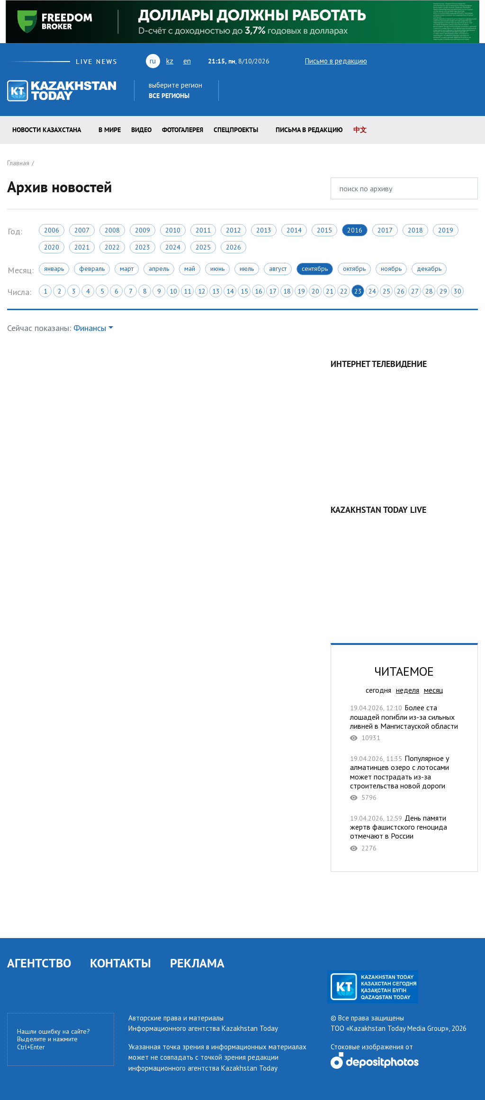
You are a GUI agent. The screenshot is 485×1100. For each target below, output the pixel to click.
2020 (51, 247)
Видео (141, 129)
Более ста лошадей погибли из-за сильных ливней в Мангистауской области (404, 722)
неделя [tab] (407, 690)
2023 (142, 247)
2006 (51, 230)
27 (415, 291)
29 (443, 291)
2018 (415, 230)
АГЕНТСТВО (39, 963)
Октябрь (354, 268)
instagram (458, 60)
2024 (172, 247)
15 (244, 291)
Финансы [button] (89, 327)
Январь (54, 268)
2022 (112, 247)
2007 (82, 230)
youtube (396, 60)
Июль (247, 268)
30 (457, 291)
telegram (473, 60)
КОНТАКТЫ (120, 963)
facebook (444, 60)
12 (202, 291)
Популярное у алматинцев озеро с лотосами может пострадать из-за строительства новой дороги (404, 778)
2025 (203, 247)
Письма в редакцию (309, 129)
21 (329, 291)
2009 (142, 230)
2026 (233, 247)
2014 (294, 230)
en (187, 60)
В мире (110, 129)
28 (429, 291)
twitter (380, 60)
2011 (203, 230)
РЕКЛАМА (197, 963)
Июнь (217, 268)
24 (372, 291)
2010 (172, 230)
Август (278, 268)
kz (169, 60)
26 (400, 291)
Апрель (159, 268)
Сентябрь (315, 268)
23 (358, 291)
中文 (360, 129)
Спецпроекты (236, 129)
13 (216, 291)
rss (431, 60)
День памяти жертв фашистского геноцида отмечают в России (404, 833)
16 (258, 291)
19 (301, 291)
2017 (385, 230)
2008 (112, 230)
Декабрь (429, 268)
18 (287, 291)
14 (230, 291)
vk (415, 60)
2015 (324, 230)
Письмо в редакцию (327, 60)
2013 (263, 230)
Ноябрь (391, 268)
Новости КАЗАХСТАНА (46, 129)
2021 (82, 247)
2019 (445, 230)
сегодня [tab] (378, 690)
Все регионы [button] (169, 95)
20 (315, 291)
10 (173, 291)
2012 (233, 230)
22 (344, 291)
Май (189, 268)
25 (386, 291)
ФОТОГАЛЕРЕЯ (182, 129)
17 (273, 291)
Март (127, 268)
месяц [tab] (433, 690)
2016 (354, 230)
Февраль (92, 268)
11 (187, 291)
